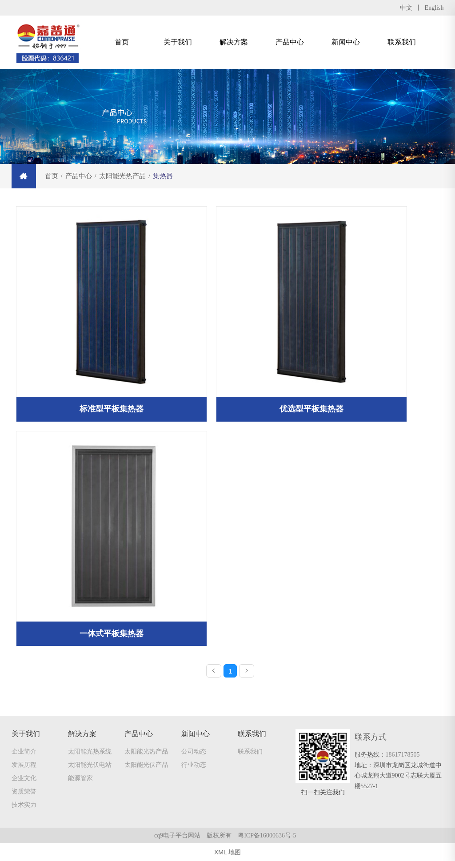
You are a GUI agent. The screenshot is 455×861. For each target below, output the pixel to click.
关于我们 (178, 42)
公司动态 (193, 751)
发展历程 (24, 764)
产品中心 (289, 42)
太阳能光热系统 (90, 751)
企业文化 (24, 777)
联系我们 (401, 42)
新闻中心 (345, 42)
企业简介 (24, 751)
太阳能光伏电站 (90, 764)
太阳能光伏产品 (146, 764)
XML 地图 (227, 852)
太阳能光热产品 (146, 751)
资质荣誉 (24, 791)
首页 (122, 42)
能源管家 (80, 777)
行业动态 (193, 764)
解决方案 (234, 42)
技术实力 (24, 804)
